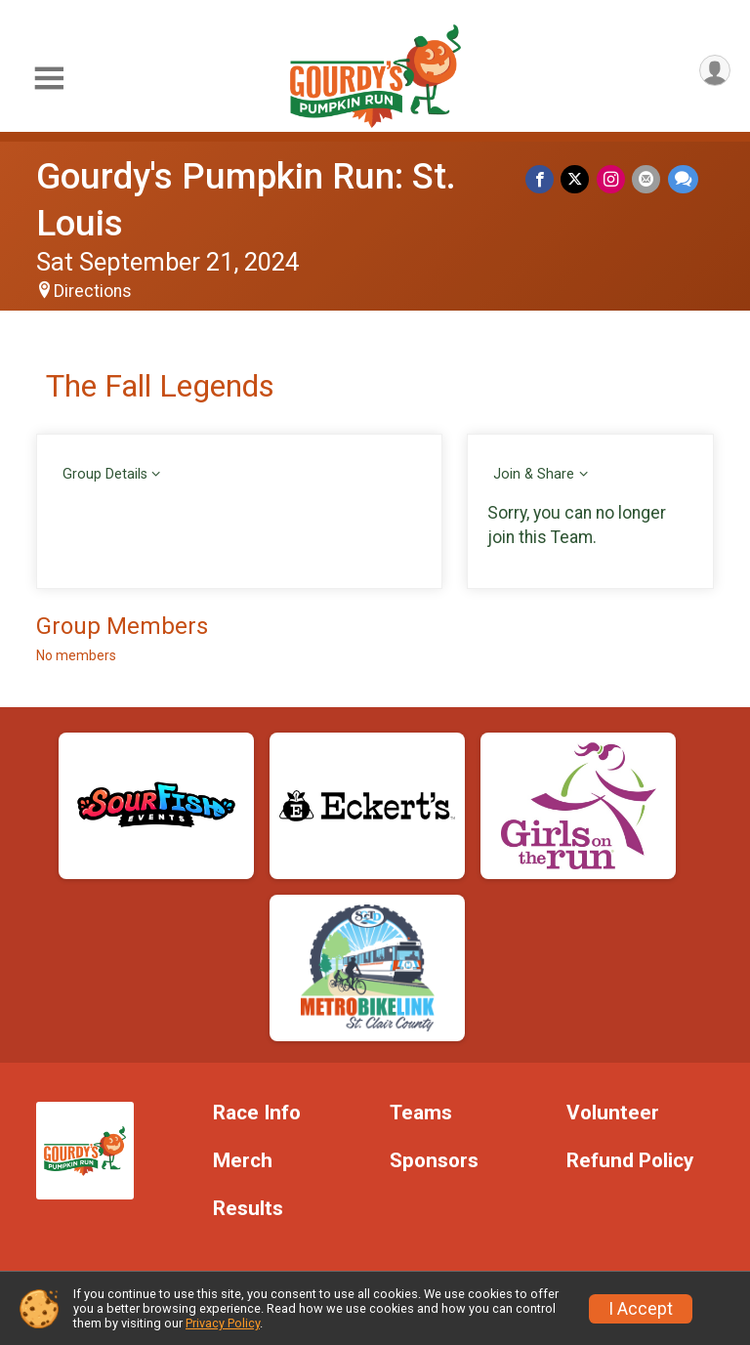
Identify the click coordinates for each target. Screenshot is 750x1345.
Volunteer (612, 1113)
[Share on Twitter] (579, 180)
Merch (242, 1161)
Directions (93, 291)
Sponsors (434, 1161)
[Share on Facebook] (545, 180)
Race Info (257, 1113)
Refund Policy (629, 1161)
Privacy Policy (223, 1323)
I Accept (640, 1309)
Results (248, 1209)
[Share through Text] (683, 180)
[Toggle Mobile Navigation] (48, 79)
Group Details (104, 474)
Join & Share (533, 474)
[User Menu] (712, 73)
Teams (421, 1113)
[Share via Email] (648, 180)
